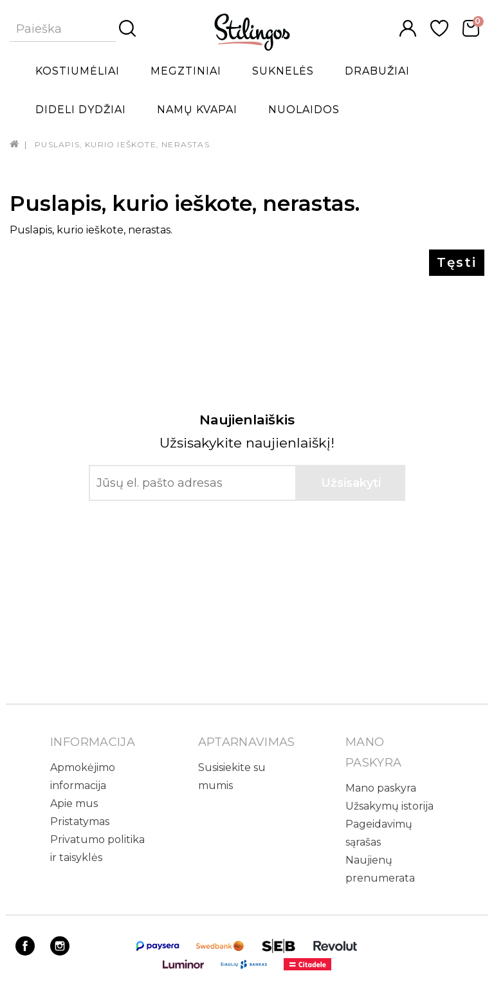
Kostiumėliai (77, 71)
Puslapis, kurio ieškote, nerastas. (123, 144)
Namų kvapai (197, 110)
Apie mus (74, 803)
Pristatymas (79, 821)
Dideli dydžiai (80, 110)
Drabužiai (377, 71)
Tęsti (457, 262)
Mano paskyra (380, 788)
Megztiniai (186, 71)
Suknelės (283, 71)
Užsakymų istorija (389, 806)
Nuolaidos (304, 110)
